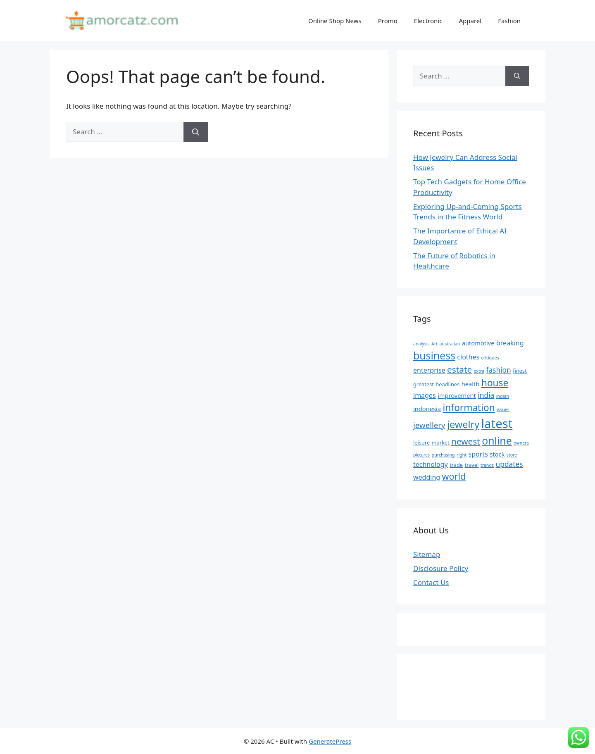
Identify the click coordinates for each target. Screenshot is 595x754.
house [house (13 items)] (494, 382)
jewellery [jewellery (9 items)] (429, 425)
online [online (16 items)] (497, 440)
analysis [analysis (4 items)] (421, 344)
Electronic (428, 21)
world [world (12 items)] (454, 476)
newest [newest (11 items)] (465, 441)
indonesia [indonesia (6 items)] (427, 408)
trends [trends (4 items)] (487, 465)
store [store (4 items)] (512, 455)
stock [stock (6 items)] (497, 454)
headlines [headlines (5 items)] (447, 384)
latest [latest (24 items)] (497, 423)
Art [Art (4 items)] (434, 344)
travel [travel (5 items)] (472, 465)
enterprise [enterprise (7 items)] (429, 370)
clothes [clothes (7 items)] (468, 357)
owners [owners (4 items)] (521, 443)
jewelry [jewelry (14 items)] (463, 424)
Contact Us (431, 582)
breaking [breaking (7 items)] (510, 342)
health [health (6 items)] (471, 384)
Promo (387, 21)
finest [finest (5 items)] (520, 370)
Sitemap (426, 554)
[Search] (195, 132)
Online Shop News (335, 21)
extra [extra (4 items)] (479, 371)
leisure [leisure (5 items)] (421, 442)
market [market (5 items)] (441, 442)
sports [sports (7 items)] (478, 454)
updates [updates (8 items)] (509, 464)
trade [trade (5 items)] (456, 465)
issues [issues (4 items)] (503, 409)
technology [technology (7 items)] (430, 464)
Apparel (470, 21)
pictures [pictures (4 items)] (421, 455)
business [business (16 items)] (434, 355)
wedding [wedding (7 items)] (426, 477)
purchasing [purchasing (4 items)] (443, 455)
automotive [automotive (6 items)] (478, 343)
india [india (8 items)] (486, 395)
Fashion (509, 21)
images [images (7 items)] (424, 395)
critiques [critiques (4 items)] (490, 358)
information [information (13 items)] (469, 407)
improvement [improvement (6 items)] (457, 395)
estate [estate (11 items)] (459, 369)
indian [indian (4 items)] (502, 396)
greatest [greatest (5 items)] (423, 384)
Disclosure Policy (440, 568)
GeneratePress (330, 741)
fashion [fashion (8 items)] (498, 370)
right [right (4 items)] (461, 455)
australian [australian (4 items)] (450, 344)
